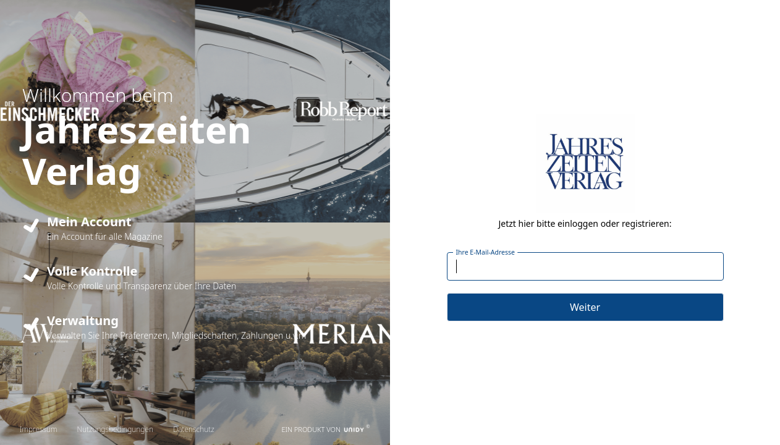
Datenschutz (193, 429)
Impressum (38, 429)
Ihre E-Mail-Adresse (485, 252)
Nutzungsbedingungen (115, 429)
